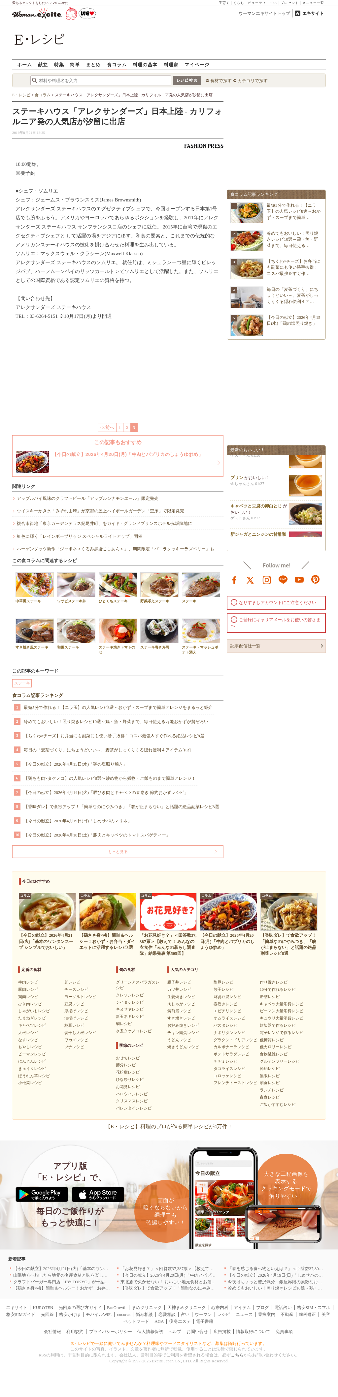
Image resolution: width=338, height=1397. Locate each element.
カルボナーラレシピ (231, 1047)
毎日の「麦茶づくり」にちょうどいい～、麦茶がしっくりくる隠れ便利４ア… (292, 295)
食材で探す (221, 80)
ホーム (24, 64)
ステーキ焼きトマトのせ (118, 636)
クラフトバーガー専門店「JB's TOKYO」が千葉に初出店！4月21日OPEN (82, 1281)
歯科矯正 (307, 1314)
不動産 (287, 1314)
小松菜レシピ (30, 1082)
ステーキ (201, 587)
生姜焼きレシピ (181, 996)
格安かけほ (70, 1314)
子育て (224, 3)
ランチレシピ (272, 1090)
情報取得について (253, 1331)
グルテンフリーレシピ (279, 1061)
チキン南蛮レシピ (183, 1032)
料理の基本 (145, 64)
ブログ (262, 1307)
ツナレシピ (74, 1047)
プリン (236, 479)
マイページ (197, 64)
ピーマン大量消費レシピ (281, 1011)
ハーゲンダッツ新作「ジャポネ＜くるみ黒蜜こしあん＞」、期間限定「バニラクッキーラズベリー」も (115, 548)
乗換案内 (266, 1314)
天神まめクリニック (186, 1307)
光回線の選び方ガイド (80, 1307)
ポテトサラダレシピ (231, 1054)
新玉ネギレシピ (130, 1016)
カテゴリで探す (253, 80)
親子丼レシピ (179, 982)
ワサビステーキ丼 (76, 587)
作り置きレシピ (273, 982)
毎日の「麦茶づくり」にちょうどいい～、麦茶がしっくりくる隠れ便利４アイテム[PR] (107, 749)
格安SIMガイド (20, 1314)
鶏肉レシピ (28, 996)
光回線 (47, 1314)
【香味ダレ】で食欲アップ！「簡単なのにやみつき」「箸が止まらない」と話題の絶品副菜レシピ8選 (121, 806)
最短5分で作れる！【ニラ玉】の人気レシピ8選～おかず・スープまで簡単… (294, 211)
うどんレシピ (179, 1040)
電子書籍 (204, 1321)
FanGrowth (116, 1307)
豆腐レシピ (74, 1004)
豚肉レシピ (28, 989)
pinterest (316, 579)
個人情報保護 (150, 1331)
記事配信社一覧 (245, 645)
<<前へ (107, 427)
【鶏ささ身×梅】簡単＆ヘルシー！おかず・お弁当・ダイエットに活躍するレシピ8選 (95, 1288)
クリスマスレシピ (132, 1101)
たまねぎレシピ (32, 1018)
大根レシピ (28, 1032)
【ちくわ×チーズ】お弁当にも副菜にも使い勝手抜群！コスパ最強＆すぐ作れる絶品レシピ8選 (114, 735)
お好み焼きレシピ (183, 1025)
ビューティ (257, 3)
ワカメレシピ (76, 1040)
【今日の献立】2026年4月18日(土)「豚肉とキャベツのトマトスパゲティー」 (97, 835)
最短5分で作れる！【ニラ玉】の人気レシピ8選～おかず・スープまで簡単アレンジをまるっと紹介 (118, 707)
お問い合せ (197, 1331)
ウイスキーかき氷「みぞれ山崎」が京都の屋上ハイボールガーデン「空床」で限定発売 (100, 510)
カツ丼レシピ (179, 989)
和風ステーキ (76, 634)
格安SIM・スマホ (313, 1307)
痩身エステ (180, 1321)
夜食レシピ (270, 1097)
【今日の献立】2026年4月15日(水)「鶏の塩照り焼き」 (75, 764)
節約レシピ (270, 1068)
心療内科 (219, 1307)
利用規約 (75, 1331)
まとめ (93, 64)
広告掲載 (222, 1331)
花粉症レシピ (128, 1072)
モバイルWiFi (99, 1314)
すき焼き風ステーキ (35, 634)
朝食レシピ (270, 1082)
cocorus (123, 1314)
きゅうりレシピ (32, 1068)
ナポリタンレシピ (229, 1032)
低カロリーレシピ (275, 1047)
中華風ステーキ (35, 587)
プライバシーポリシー (110, 1331)
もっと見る (118, 851)
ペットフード (136, 1321)
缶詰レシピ (270, 996)
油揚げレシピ (76, 1018)
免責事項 (284, 1331)
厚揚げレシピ (76, 1011)
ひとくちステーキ (118, 587)
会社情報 (52, 1331)
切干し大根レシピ (80, 1032)
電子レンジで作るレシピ (281, 1032)
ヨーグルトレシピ (80, 996)
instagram (267, 579)
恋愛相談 (167, 1314)
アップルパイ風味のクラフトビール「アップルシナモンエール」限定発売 (87, 498)
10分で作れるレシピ (277, 989)
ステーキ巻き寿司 (159, 634)
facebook (234, 579)
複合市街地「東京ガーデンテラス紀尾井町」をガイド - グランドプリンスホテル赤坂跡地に (104, 523)
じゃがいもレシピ (34, 1011)
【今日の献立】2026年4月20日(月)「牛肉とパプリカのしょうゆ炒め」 (187, 1275)
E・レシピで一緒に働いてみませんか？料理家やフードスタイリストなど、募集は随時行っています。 (169, 1343)
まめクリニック (147, 1307)
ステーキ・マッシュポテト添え (201, 636)
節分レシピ (126, 1065)
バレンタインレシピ (134, 1108)
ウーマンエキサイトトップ (264, 13)
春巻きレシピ (225, 1004)
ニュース (244, 1314)
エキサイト (313, 13)
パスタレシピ (225, 1025)
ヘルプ (174, 1331)
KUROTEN (43, 1307)
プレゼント (290, 3)
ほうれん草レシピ (34, 1076)
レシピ (223, 1314)
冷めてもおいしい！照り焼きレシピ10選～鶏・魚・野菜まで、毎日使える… (292, 239)
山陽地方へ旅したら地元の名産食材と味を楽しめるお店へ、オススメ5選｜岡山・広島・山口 (102, 1275)
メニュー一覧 (313, 3)
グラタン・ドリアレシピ (235, 1040)
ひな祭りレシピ (130, 1079)
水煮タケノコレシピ (134, 1031)
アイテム (242, 1307)
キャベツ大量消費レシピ (281, 1004)
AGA (159, 1321)
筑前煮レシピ (179, 1011)
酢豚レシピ (223, 982)
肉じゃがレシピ (181, 1004)
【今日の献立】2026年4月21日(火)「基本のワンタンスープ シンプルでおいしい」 (91, 1268)
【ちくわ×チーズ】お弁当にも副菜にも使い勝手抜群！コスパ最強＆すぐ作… (294, 267)
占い (273, 3)
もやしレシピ (30, 1047)
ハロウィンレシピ (132, 1094)
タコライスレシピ (229, 1068)
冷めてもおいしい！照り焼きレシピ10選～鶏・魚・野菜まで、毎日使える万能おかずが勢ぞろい (116, 721)
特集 (59, 64)
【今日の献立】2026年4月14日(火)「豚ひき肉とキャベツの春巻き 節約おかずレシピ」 (106, 792)
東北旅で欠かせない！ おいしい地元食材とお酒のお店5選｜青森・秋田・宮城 (195, 1281)
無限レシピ (270, 1076)
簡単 (75, 64)
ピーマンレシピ (32, 1054)
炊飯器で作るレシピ (277, 1025)
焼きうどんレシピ (183, 1047)
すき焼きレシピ (181, 1018)
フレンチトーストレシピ (235, 1082)
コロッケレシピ (227, 1076)
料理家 (171, 64)
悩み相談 (144, 1314)
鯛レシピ (124, 1023)
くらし (238, 3)
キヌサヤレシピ (130, 1009)
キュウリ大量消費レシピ (281, 1018)
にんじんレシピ (32, 1061)
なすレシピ (28, 1040)
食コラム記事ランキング (37, 695)
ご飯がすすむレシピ (277, 1104)
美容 (325, 1314)
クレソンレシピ (130, 995)
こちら (237, 1354)
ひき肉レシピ (30, 1004)
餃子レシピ (223, 989)
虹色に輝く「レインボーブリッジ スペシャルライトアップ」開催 (79, 536)
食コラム (117, 64)
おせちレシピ (128, 1058)
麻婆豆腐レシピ (227, 996)
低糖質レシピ (272, 1040)
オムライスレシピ (229, 1018)
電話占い (283, 1307)
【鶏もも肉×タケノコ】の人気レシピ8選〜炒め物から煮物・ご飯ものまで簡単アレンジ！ (110, 778)
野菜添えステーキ (159, 587)
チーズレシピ (76, 989)
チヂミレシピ (225, 1061)
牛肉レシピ (28, 982)
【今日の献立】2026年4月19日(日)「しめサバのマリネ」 (78, 820)
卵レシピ (72, 982)
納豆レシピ (74, 1025)
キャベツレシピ (32, 1025)
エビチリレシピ (227, 1011)
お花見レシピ (128, 1086)
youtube (299, 579)
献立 (43, 64)
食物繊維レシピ (273, 1054)
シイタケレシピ (130, 1002)
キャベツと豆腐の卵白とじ (256, 507)
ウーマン (203, 1314)
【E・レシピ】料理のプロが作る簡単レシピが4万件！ (169, 1126)
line (283, 579)
